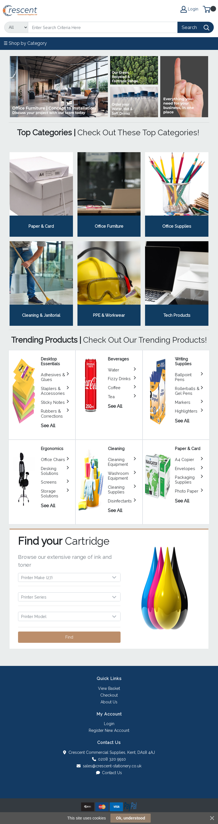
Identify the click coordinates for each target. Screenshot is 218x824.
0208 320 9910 (109, 759)
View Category (41, 194)
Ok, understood (130, 818)
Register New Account (109, 730)
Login (109, 723)
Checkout (109, 695)
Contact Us (109, 772)
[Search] (103, 27)
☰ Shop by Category (25, 43)
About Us (109, 702)
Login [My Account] (189, 9)
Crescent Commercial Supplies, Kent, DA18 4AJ (109, 752)
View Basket (109, 688)
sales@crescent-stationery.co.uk (109, 766)
